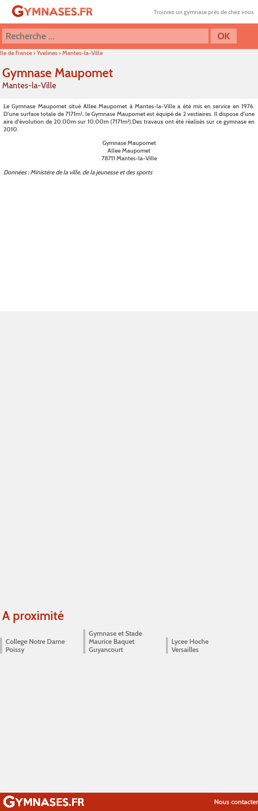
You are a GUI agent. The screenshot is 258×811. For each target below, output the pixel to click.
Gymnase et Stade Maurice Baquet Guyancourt (115, 641)
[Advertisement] (129, 241)
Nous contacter (236, 802)
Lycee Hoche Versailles (190, 645)
